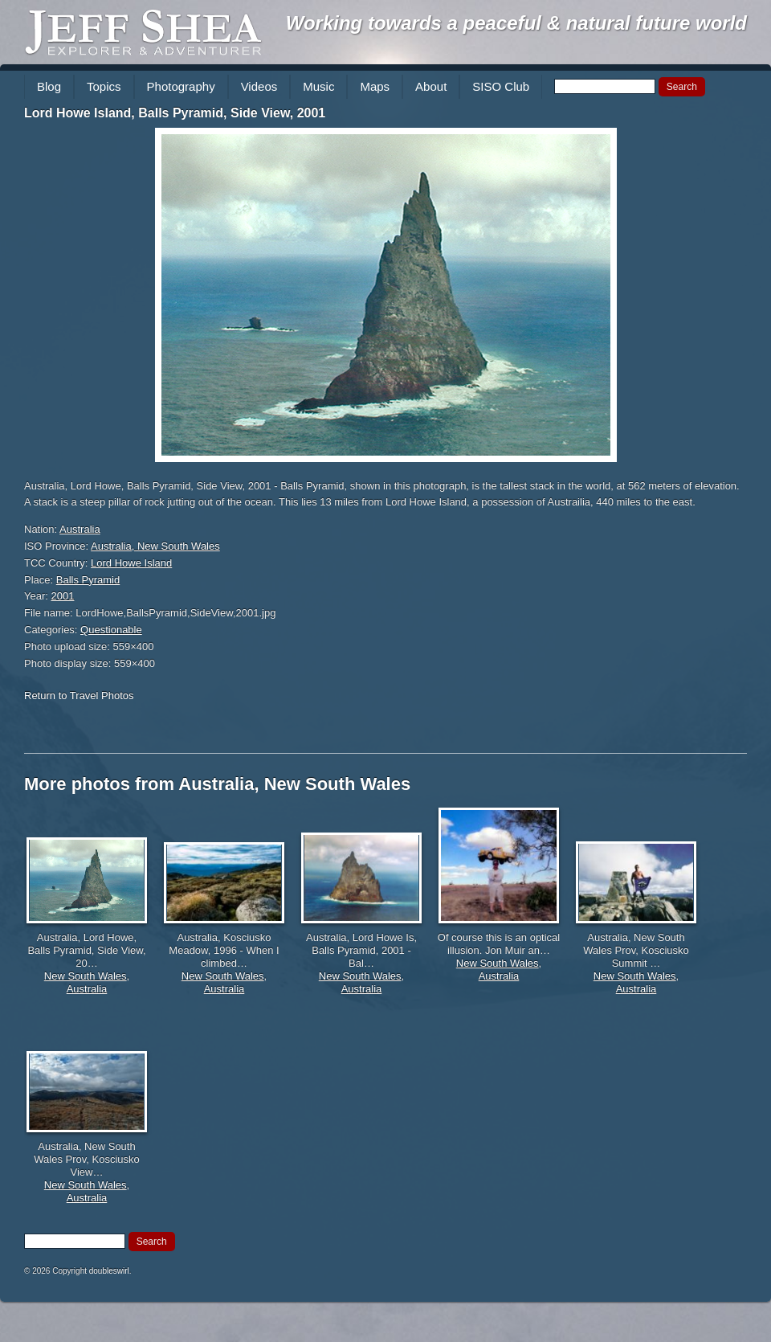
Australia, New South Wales (155, 546)
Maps (375, 86)
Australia (79, 529)
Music (318, 86)
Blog (49, 86)
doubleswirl (109, 1270)
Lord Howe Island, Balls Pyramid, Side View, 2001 (174, 113)
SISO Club (500, 86)
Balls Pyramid (88, 580)
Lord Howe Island (131, 563)
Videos (259, 86)
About (431, 86)
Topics (104, 86)
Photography (181, 86)
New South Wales (85, 976)
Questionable (111, 630)
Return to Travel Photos (79, 695)
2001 (63, 596)
